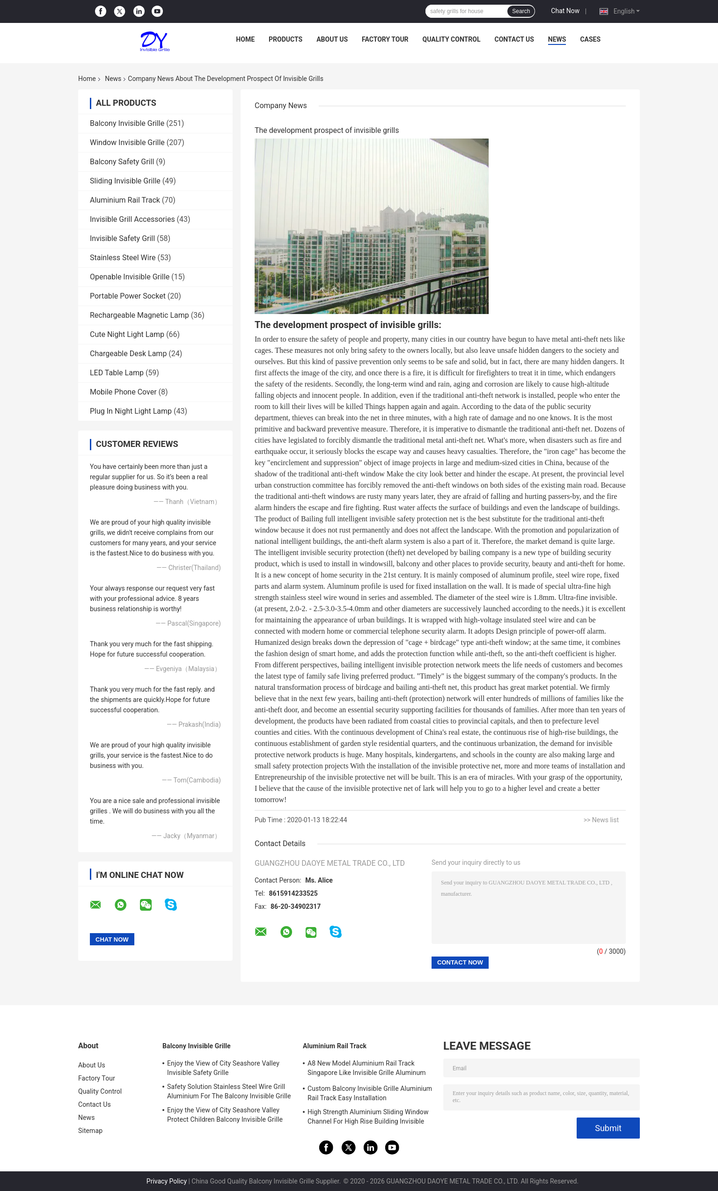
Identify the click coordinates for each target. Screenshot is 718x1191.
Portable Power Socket (128, 296)
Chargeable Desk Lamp (128, 353)
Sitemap (90, 1130)
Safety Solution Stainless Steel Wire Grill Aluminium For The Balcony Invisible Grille (229, 1091)
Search (521, 11)
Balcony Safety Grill (122, 161)
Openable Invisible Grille (129, 276)
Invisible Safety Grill (122, 238)
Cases (590, 39)
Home (245, 39)
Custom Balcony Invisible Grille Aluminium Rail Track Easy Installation (370, 1093)
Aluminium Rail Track (125, 200)
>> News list (601, 820)
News (557, 39)
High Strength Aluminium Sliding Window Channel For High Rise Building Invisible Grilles (368, 1118)
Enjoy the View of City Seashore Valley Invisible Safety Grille (223, 1067)
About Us (332, 39)
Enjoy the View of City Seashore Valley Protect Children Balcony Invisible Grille (225, 1114)
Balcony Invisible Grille (127, 123)
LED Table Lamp (117, 372)
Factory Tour (385, 39)
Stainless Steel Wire (122, 257)
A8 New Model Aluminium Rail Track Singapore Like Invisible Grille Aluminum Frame (367, 1069)
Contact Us (514, 39)
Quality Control (452, 39)
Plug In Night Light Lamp (131, 411)
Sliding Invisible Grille (125, 180)
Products (285, 39)
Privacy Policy (167, 1181)
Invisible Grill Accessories (132, 219)
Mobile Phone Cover (123, 391)
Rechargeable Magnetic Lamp (139, 315)
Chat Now (565, 11)
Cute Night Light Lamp (127, 334)
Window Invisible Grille (127, 142)
